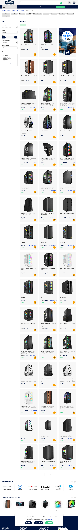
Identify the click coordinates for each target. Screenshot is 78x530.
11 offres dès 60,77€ (32, 217)
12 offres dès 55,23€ (71, 190)
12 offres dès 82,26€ (71, 465)
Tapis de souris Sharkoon (20, 510)
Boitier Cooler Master (37, 13)
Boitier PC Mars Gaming (33, 489)
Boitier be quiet (54, 13)
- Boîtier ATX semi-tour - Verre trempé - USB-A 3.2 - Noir (48, 380)
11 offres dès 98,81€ (71, 245)
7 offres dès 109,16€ (53, 300)
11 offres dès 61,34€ (52, 80)
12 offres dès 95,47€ (52, 135)
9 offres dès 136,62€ (53, 328)
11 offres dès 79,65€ (32, 465)
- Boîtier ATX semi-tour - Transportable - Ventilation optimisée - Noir (67, 159)
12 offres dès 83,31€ (32, 328)
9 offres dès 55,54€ (33, 355)
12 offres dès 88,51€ (71, 438)
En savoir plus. (49, 519)
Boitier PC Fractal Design (45, 489)
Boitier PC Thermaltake (7, 489)
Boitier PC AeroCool (58, 489)
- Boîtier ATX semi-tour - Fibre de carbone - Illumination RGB (28, 352)
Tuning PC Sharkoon (58, 510)
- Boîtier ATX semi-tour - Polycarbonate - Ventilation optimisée (67, 187)
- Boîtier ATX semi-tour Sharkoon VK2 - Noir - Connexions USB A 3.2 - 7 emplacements (67, 104)
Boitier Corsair (14, 13)
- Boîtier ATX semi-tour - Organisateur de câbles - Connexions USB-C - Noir (67, 435)
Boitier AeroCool (70, 13)
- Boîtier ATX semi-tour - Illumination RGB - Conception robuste (28, 187)
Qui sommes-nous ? (5, 528)
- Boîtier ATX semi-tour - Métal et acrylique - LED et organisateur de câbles (47, 435)
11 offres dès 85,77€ (52, 190)
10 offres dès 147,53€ (34, 80)
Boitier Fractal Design (7, 58)
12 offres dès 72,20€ (32, 49)
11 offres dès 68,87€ (71, 328)
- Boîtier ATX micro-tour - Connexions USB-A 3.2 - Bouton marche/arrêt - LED (28, 380)
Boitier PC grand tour (7, 60)
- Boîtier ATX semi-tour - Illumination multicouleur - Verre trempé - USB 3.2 (47, 104)
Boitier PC (22, 10)
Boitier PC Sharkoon (7, 510)
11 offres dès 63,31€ (71, 107)
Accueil (3, 10)
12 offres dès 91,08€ (33, 410)
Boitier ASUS (5, 59)
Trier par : (61, 21)
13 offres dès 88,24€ (71, 272)
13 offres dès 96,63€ (71, 162)
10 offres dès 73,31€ (52, 245)
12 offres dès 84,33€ (52, 217)
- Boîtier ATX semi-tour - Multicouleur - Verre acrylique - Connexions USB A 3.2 (47, 187)
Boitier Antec (46, 13)
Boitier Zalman (62, 13)
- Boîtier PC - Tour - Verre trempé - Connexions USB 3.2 (48, 46)
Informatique (8, 10)
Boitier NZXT (21, 13)
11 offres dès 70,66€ (52, 465)
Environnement (42, 528)
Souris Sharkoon (45, 510)
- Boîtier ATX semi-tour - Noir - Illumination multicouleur (48, 352)
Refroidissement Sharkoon (71, 510)
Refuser (28, 522)
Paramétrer (39, 522)
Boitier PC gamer (6, 13)
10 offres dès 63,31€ (71, 217)
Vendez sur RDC (23, 528)
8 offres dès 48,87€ (71, 80)
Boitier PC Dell (20, 489)
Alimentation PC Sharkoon (33, 510)
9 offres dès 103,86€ (32, 245)
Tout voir (10, 63)
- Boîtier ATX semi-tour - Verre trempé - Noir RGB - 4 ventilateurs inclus (48, 159)
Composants (15, 10)
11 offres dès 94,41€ (52, 272)
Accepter (49, 522)
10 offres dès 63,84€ (32, 107)
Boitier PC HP (71, 489)
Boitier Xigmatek (6, 16)
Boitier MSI (29, 13)
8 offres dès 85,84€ (33, 272)
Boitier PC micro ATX (7, 57)
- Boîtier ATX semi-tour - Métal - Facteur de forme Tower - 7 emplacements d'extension (28, 214)
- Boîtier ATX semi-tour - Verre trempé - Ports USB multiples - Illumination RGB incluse (48, 325)
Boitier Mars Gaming (7, 62)
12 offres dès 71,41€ (32, 162)
